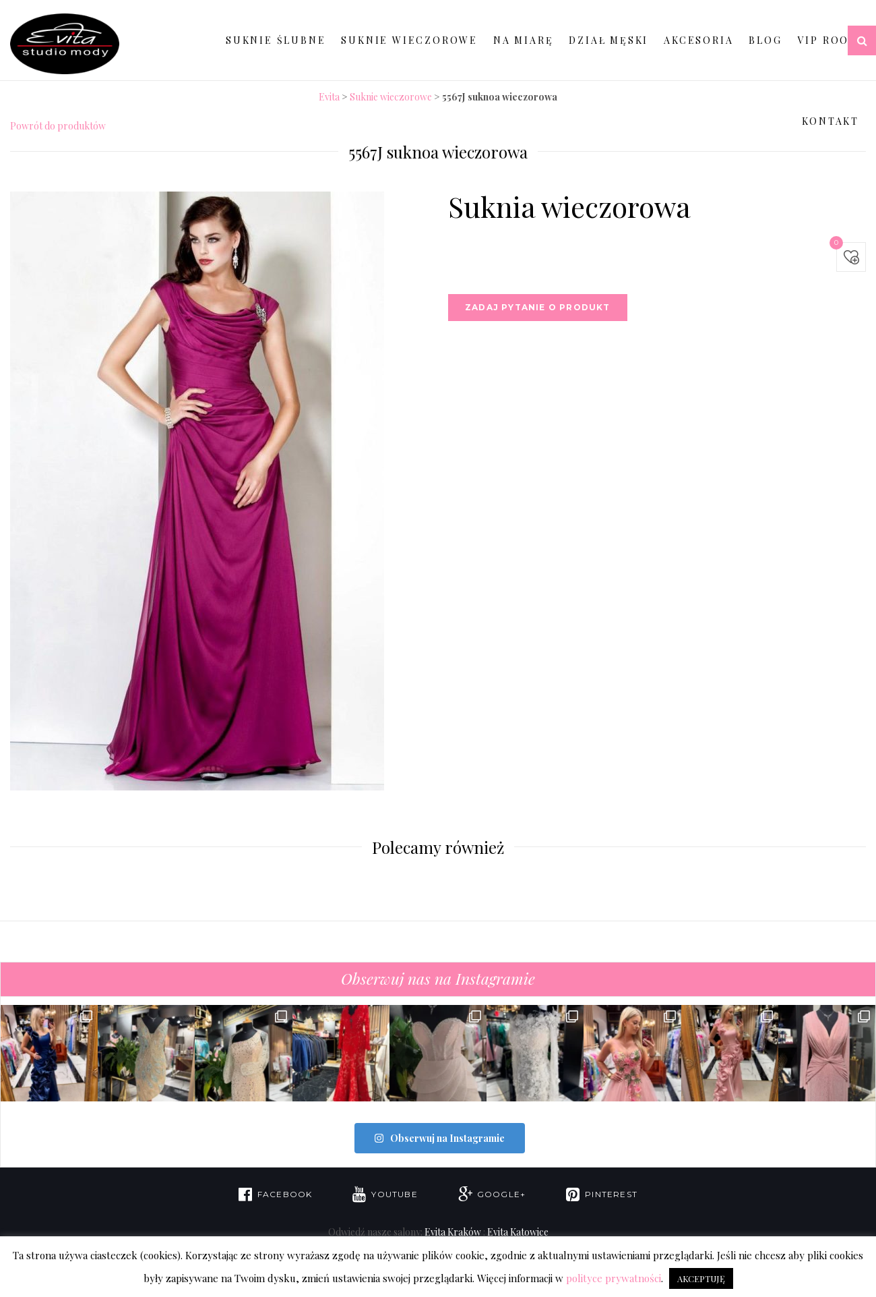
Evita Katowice (518, 1231)
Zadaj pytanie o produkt (538, 307)
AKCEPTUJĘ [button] (701, 1278)
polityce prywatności (613, 1278)
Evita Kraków (453, 1231)
